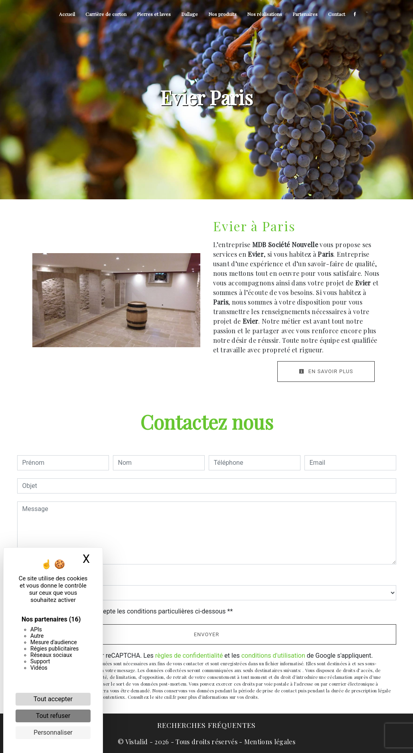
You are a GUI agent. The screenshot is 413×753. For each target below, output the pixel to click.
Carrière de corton (105, 14)
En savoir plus (326, 371)
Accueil (67, 14)
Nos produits (222, 14)
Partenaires (305, 14)
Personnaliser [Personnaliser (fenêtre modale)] (53, 732)
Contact (336, 14)
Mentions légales (269, 741)
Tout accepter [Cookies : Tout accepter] (53, 699)
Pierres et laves (154, 14)
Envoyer (206, 634)
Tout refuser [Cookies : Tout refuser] (53, 716)
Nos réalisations (264, 14)
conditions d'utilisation (273, 655)
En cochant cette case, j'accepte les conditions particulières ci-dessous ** (129, 611)
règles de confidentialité (189, 655)
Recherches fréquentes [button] (206, 724)
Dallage (189, 14)
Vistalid (136, 741)
